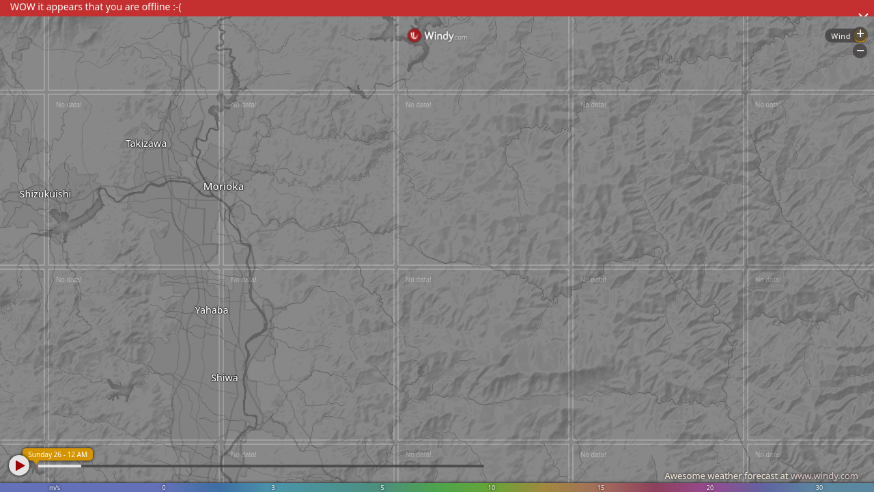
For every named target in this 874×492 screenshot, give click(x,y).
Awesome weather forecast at (761, 475)
